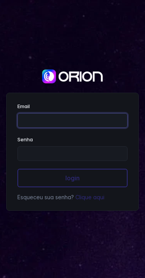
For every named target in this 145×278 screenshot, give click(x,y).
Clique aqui (89, 197)
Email (23, 106)
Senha (25, 139)
